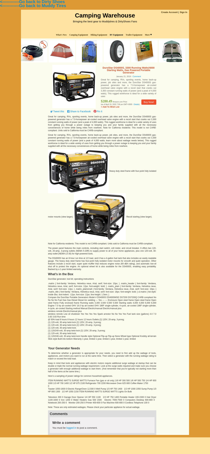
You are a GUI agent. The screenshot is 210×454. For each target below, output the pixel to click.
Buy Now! (149, 102)
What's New (61, 35)
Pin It (99, 111)
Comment (137, 76)
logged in (71, 427)
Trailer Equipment (134, 35)
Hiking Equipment (99, 35)
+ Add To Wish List (110, 107)
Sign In (183, 12)
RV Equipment (116, 35)
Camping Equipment (78, 35)
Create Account (169, 12)
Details (136, 104)
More (148, 35)
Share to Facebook (80, 111)
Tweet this (58, 111)
